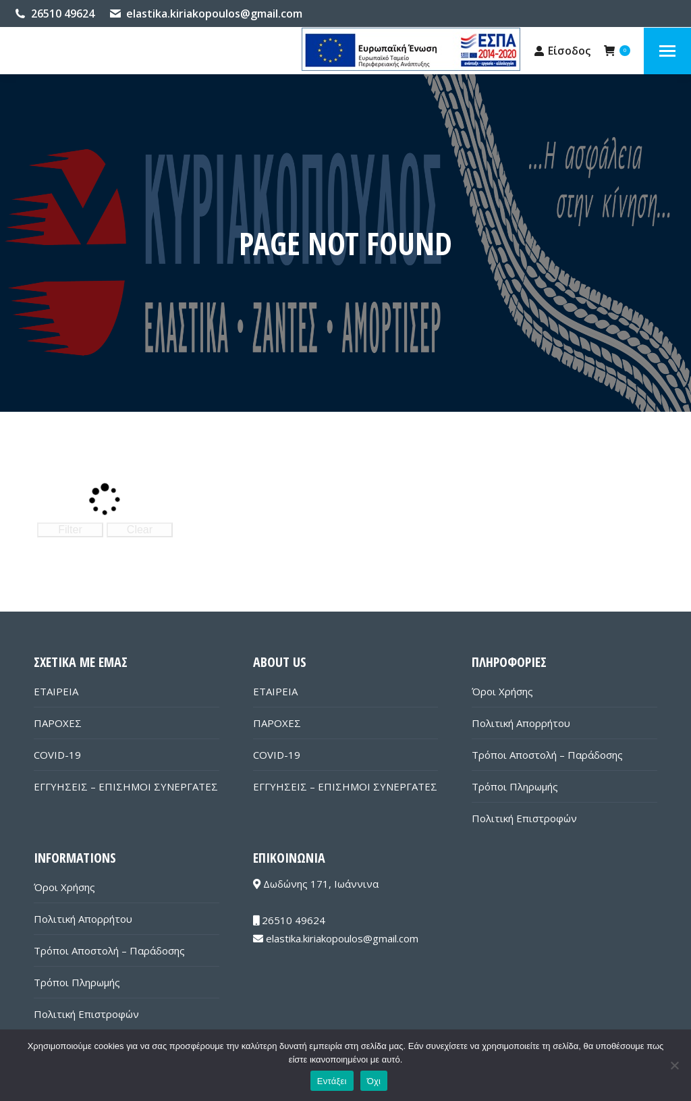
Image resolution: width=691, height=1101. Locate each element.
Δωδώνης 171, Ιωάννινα (316, 883)
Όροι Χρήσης (502, 691)
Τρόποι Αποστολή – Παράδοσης (547, 754)
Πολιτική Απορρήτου (521, 723)
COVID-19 (57, 754)
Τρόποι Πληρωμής (515, 786)
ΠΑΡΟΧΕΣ (58, 723)
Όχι (374, 1081)
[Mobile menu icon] (667, 51)
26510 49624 (62, 13)
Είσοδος (562, 50)
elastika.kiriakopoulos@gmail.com (214, 13)
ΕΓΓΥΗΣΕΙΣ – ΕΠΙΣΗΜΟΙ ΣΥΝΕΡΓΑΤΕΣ (126, 786)
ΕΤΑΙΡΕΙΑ (56, 691)
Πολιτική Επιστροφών (524, 818)
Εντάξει (332, 1081)
